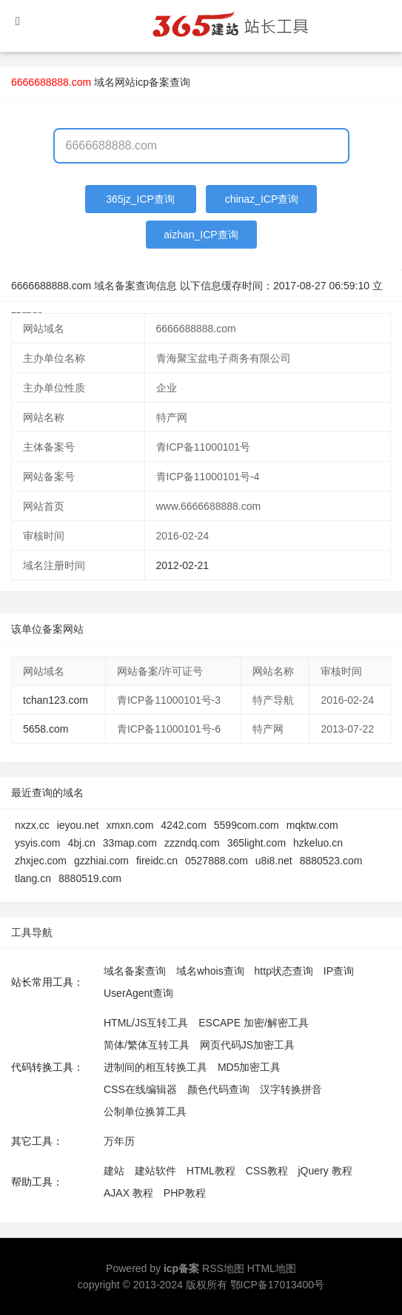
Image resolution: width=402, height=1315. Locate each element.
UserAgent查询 (138, 993)
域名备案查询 (135, 971)
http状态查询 (284, 971)
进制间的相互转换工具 (155, 1067)
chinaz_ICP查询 (262, 199)
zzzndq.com (192, 843)
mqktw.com (312, 825)
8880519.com (89, 878)
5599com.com (246, 825)
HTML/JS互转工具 (146, 1023)
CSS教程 (267, 1171)
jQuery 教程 (325, 1171)
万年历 (119, 1141)
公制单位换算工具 (145, 1111)
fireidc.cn (157, 861)
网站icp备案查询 (152, 82)
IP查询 (339, 971)
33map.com (130, 843)
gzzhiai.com (101, 861)
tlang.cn (33, 878)
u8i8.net (273, 861)
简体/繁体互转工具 (147, 1045)
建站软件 (155, 1171)
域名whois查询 (210, 971)
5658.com (45, 729)
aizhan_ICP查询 (201, 235)
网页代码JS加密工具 (247, 1045)
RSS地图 (223, 1268)
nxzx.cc (32, 825)
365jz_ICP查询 (140, 199)
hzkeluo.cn (318, 843)
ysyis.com (37, 843)
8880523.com (331, 861)
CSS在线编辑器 (140, 1089)
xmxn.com (130, 825)
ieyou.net (78, 825)
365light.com (256, 843)
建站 (114, 1171)
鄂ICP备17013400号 (277, 1285)
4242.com (183, 825)
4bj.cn (81, 843)
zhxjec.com (41, 861)
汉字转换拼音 (291, 1089)
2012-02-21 (183, 565)
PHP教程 (185, 1193)
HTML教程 (211, 1171)
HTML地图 (271, 1268)
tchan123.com (55, 700)
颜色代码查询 (218, 1089)
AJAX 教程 (128, 1193)
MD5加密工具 (249, 1067)
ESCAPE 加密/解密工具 (253, 1023)
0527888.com (216, 861)
